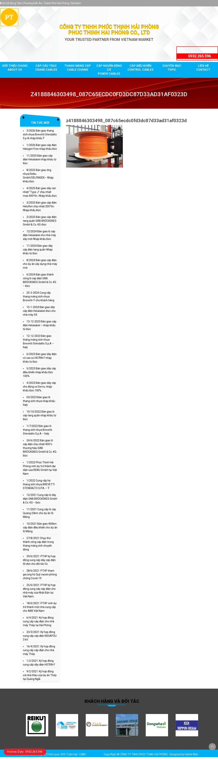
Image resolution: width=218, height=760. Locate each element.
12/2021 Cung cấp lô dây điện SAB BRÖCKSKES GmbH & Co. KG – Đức (40, 498)
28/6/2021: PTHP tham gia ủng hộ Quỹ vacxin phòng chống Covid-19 (40, 574)
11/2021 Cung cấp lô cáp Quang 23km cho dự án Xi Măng (39, 513)
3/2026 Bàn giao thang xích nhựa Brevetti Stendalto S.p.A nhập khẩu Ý (40, 134)
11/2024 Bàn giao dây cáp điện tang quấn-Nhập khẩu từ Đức (38, 249)
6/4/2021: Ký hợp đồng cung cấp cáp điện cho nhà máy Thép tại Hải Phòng (38, 621)
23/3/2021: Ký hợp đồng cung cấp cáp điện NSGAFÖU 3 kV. (40, 635)
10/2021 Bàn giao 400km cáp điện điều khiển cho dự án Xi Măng (40, 527)
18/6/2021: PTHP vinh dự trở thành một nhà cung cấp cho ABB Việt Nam (40, 607)
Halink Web (191, 754)
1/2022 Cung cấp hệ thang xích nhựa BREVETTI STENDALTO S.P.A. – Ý (39, 484)
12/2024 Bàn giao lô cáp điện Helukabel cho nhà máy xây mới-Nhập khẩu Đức (39, 235)
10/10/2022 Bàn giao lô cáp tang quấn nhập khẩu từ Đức (39, 415)
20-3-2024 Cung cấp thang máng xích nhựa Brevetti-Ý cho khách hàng (38, 296)
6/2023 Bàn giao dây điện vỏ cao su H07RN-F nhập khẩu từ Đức (40, 358)
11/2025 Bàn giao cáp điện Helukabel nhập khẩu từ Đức (39, 159)
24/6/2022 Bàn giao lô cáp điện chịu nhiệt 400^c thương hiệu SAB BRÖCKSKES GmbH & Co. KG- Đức (40, 448)
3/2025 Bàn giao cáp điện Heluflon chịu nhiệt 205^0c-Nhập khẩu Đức (40, 206)
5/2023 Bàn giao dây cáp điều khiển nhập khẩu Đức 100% (39, 372)
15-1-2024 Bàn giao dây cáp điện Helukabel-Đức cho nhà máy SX (39, 311)
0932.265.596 (199, 56)
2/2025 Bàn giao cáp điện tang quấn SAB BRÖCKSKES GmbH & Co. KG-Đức (40, 220)
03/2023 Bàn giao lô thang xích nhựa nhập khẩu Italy (39, 401)
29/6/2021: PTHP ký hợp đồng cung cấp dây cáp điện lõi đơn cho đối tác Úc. (39, 560)
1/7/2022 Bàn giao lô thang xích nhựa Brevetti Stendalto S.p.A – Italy (37, 429)
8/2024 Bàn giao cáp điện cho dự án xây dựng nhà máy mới (40, 264)
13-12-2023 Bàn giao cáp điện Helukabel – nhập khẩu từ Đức (39, 325)
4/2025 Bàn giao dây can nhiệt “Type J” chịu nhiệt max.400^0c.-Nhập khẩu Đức (40, 192)
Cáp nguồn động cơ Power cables (109, 70)
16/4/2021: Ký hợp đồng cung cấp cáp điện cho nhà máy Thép (39, 650)
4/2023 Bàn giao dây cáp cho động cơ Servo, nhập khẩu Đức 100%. (39, 386)
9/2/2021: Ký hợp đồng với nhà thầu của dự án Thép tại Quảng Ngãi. (40, 675)
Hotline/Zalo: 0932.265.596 (25, 751)
